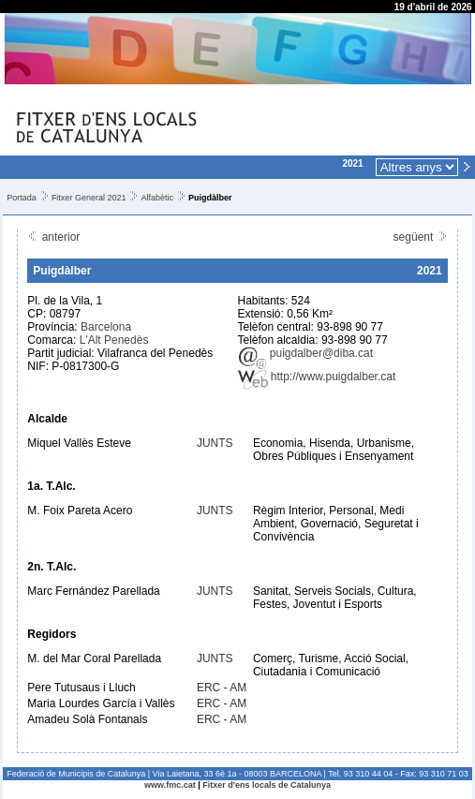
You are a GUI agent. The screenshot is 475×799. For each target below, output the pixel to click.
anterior (53, 237)
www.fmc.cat (170, 785)
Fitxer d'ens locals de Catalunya (266, 785)
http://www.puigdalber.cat (317, 376)
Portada (22, 197)
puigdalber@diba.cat (306, 353)
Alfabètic (157, 197)
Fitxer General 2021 (89, 197)
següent (420, 237)
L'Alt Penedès (114, 340)
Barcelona (106, 326)
